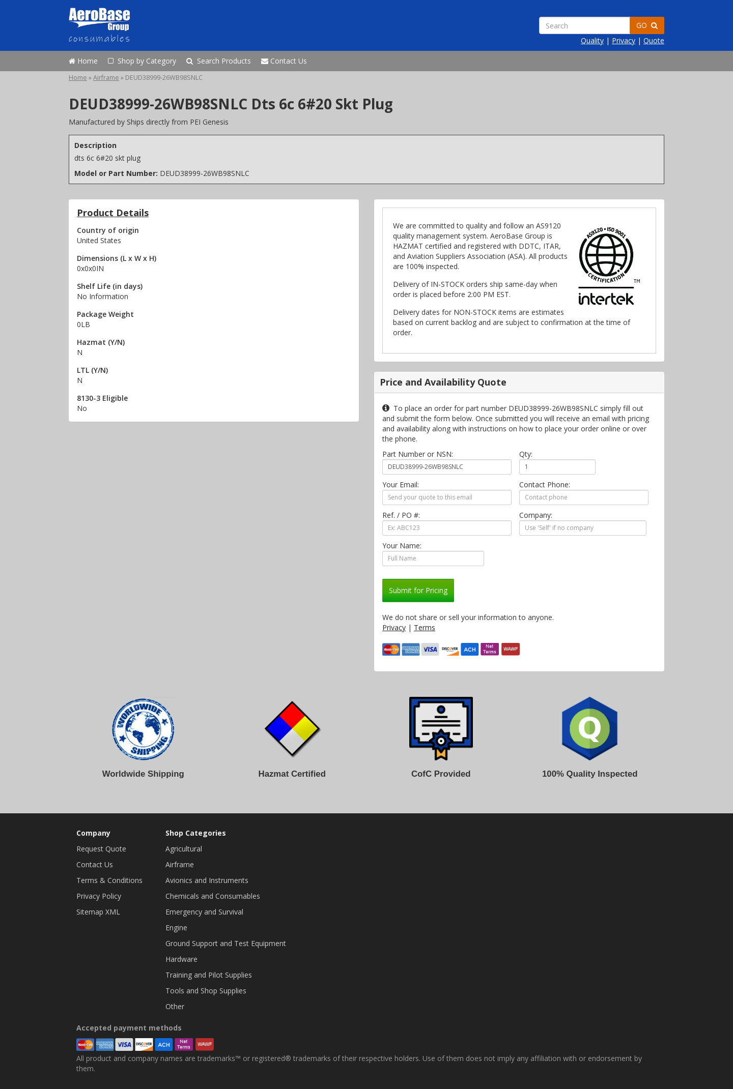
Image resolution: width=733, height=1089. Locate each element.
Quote (653, 40)
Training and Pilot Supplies (208, 975)
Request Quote (101, 848)
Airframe (106, 77)
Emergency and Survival (204, 912)
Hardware (181, 959)
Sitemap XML (98, 912)
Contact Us (284, 61)
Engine (176, 927)
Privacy (623, 40)
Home (83, 61)
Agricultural (183, 848)
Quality (592, 40)
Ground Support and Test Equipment (225, 943)
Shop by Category (142, 61)
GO (647, 25)
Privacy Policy (98, 896)
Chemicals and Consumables (212, 896)
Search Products (218, 61)
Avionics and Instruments (206, 880)
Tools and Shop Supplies (205, 990)
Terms (424, 627)
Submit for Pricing (418, 590)
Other (174, 1006)
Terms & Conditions (109, 880)
